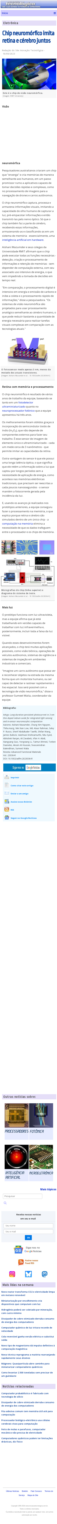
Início (5, 13)
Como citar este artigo (22, 785)
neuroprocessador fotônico (18, 410)
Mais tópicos (48, 1189)
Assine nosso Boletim (21, 801)
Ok (28, 1237)
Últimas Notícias (12, 1491)
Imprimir (15, 777)
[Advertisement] (28, 131)
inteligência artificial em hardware (23, 240)
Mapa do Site (33, 1495)
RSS (12, 809)
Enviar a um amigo (19, 793)
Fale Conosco (36, 1491)
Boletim (25, 1491)
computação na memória (17, 523)
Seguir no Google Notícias (24, 818)
